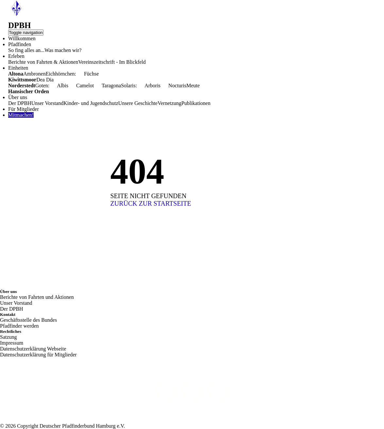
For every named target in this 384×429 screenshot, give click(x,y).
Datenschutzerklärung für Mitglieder (38, 354)
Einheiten (18, 68)
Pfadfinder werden (19, 326)
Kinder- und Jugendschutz (90, 103)
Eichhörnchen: (61, 74)
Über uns (17, 97)
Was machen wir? (62, 50)
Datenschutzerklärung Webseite (33, 349)
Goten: (42, 85)
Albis (58, 85)
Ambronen (34, 74)
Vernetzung (169, 103)
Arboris (148, 85)
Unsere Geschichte (138, 103)
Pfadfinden (19, 44)
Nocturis (173, 85)
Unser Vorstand (47, 103)
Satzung (8, 337)
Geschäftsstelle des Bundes (28, 320)
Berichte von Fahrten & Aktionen (43, 62)
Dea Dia (45, 79)
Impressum (11, 343)
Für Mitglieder (23, 109)
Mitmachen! (21, 115)
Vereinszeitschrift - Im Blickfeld (112, 62)
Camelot (81, 85)
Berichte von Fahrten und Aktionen (37, 297)
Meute (193, 85)
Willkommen (22, 38)
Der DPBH (19, 103)
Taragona (107, 85)
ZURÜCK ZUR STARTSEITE (150, 203)
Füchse (87, 74)
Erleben (16, 56)
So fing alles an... (26, 50)
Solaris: (129, 85)
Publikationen (195, 103)
